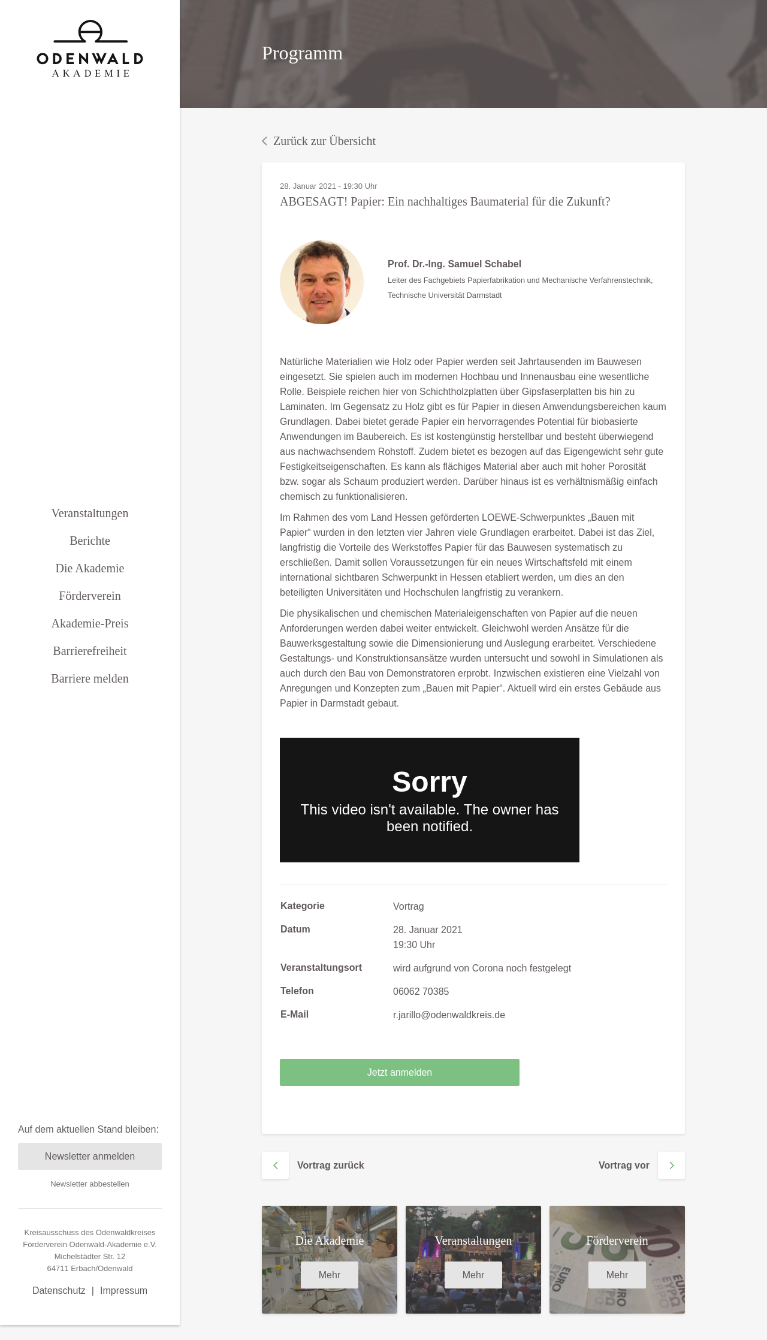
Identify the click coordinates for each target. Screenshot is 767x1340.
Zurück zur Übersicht (319, 140)
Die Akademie (90, 548)
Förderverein (89, 576)
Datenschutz (59, 1252)
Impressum (123, 1252)
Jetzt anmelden (400, 1072)
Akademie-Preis (90, 603)
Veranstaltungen (90, 493)
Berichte (90, 520)
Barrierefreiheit (89, 631)
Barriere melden (89, 658)
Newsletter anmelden (90, 1117)
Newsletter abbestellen (89, 1144)
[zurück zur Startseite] (90, 48)
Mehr (329, 1275)
